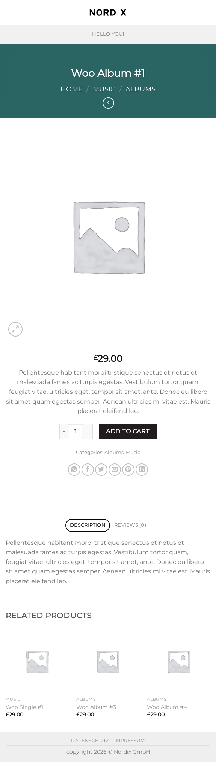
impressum (129, 740)
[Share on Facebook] (88, 469)
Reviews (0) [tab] (130, 525)
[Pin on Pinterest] (128, 469)
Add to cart (127, 431)
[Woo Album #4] (178, 661)
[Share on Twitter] (101, 469)
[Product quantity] (75, 431)
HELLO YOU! (108, 34)
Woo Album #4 (167, 707)
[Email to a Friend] (115, 469)
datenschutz (90, 740)
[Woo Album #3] (108, 661)
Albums (140, 89)
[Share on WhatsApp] (74, 469)
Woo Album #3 (96, 707)
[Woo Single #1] (37, 661)
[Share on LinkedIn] (142, 469)
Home (71, 89)
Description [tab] (88, 525)
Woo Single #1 (24, 707)
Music (104, 89)
